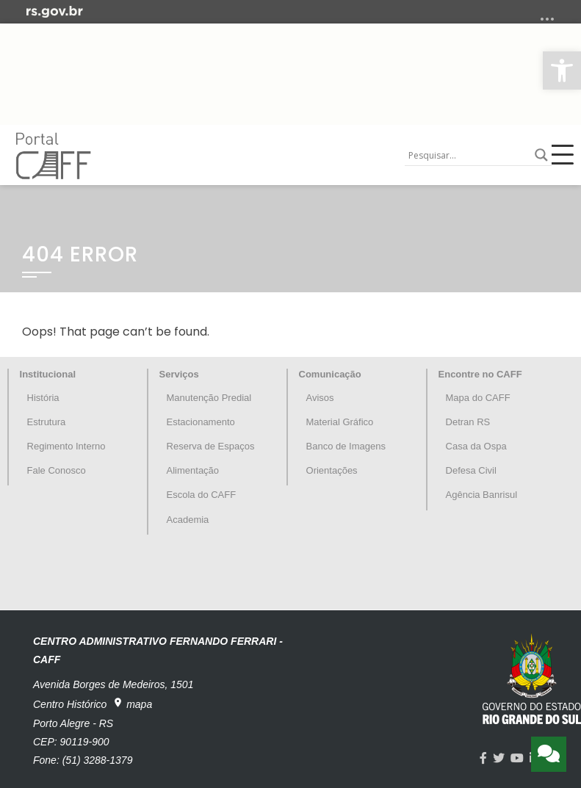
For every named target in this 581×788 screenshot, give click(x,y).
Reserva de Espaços (211, 446)
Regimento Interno (66, 446)
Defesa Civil (471, 470)
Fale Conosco (56, 470)
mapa (132, 703)
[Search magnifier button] (541, 155)
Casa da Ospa (476, 446)
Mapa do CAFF (478, 397)
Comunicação (330, 374)
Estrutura (46, 421)
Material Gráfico (340, 421)
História (43, 397)
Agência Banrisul (482, 494)
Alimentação (193, 470)
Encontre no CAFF (480, 374)
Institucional (48, 374)
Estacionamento (201, 421)
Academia (188, 519)
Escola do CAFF (202, 494)
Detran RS (468, 421)
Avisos (320, 397)
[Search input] (467, 155)
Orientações (332, 470)
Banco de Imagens (346, 446)
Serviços (179, 374)
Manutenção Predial (209, 397)
